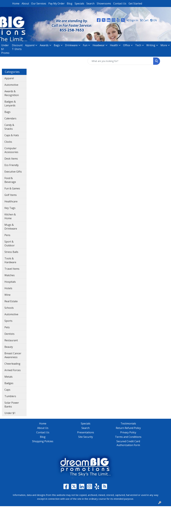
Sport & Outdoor (9, 243)
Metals (8, 376)
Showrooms (104, 3)
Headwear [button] (99, 45)
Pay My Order (56, 3)
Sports (8, 321)
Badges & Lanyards (10, 103)
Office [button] (126, 45)
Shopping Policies (42, 441)
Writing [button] (150, 45)
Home (15, 3)
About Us (42, 428)
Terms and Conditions (128, 437)
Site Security (85, 437)
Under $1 (9, 413)
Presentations (85, 432)
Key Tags (9, 208)
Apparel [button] (30, 45)
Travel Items (11, 268)
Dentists (9, 334)
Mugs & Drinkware (10, 226)
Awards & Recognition (11, 93)
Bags (7, 112)
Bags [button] (57, 45)
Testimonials (128, 423)
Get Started (135, 3)
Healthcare (10, 201)
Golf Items (10, 195)
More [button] (164, 45)
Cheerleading (12, 363)
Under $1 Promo (5, 49)
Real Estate (11, 301)
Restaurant (11, 340)
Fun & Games (12, 188)
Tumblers (10, 396)
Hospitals (10, 281)
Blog (69, 3)
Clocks (8, 141)
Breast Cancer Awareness (12, 355)
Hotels (8, 288)
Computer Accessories (11, 150)
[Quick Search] (120, 61)
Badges (8, 383)
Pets (7, 327)
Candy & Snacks (9, 126)
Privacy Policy (128, 432)
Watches (9, 275)
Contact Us (119, 3)
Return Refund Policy (128, 428)
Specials (79, 3)
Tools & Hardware (10, 260)
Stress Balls (11, 252)
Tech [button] (138, 45)
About (25, 3)
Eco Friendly (11, 165)
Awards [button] (44, 45)
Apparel (9, 78)
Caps (7, 389)
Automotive (11, 85)
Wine (7, 295)
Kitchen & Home (10, 216)
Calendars (10, 118)
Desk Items (11, 158)
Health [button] (114, 45)
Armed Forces (12, 370)
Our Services (38, 3)
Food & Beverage (10, 180)
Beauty (8, 347)
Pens (7, 235)
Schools (9, 308)
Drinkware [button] (71, 45)
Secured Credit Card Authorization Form (128, 443)
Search (90, 3)
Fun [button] (85, 45)
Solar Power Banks (11, 404)
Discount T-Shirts (17, 47)
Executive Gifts (13, 171)
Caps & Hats (11, 135)
